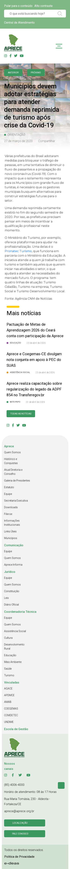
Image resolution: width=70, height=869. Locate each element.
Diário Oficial (11, 604)
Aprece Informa (13, 564)
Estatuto (9, 487)
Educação (10, 655)
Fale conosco (20, 833)
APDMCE (9, 695)
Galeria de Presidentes (17, 480)
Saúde (8, 668)
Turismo (9, 675)
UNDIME (9, 721)
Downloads (11, 507)
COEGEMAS (11, 708)
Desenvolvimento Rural (14, 646)
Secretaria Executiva (16, 500)
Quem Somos (12, 452)
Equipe (8, 493)
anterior (13, 72)
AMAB (7, 701)
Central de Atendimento (19, 22)
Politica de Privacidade (19, 856)
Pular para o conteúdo (18, 6)
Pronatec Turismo (18, 251)
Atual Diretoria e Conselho (13, 471)
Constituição (11, 591)
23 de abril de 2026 (36, 343)
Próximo (36, 72)
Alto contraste (43, 6)
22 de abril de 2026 (35, 402)
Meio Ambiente (12, 661)
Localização (20, 823)
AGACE (8, 688)
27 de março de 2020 (18, 141)
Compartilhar (46, 141)
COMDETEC (11, 715)
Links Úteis (10, 531)
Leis (6, 597)
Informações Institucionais (12, 522)
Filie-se (8, 513)
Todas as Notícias (20, 413)
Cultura (8, 637)
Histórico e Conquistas (11, 461)
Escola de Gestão (16, 729)
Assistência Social (15, 631)
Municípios (10, 538)
